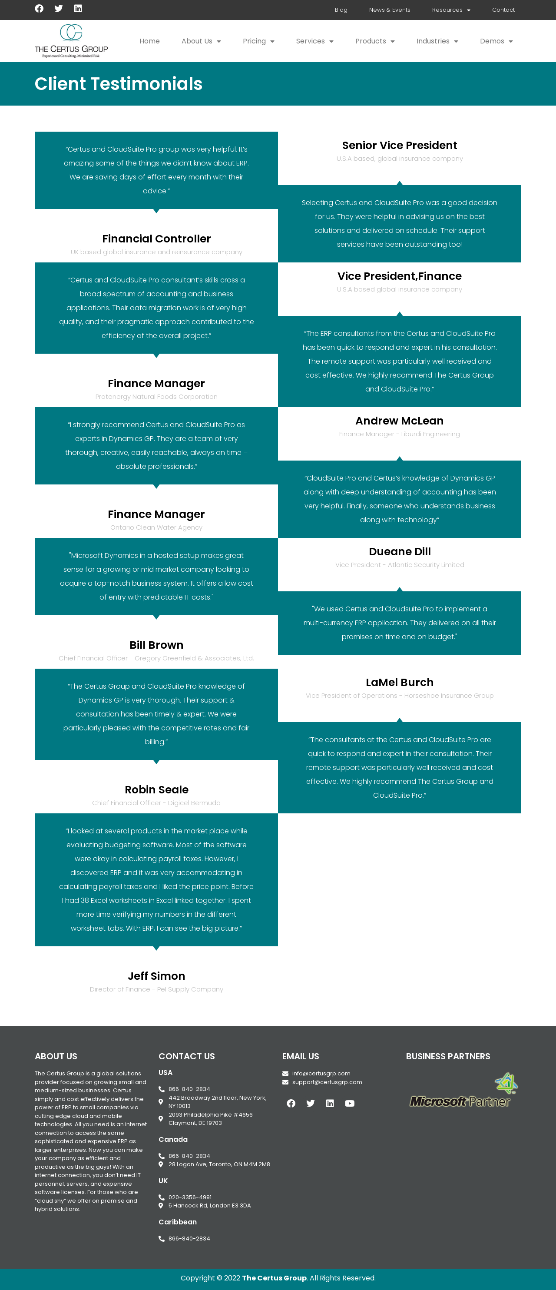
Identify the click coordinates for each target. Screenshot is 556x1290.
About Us (201, 41)
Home (149, 41)
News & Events (389, 10)
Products (375, 41)
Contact (503, 10)
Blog (341, 10)
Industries (437, 41)
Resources (451, 10)
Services (315, 41)
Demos (496, 41)
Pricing (259, 41)
